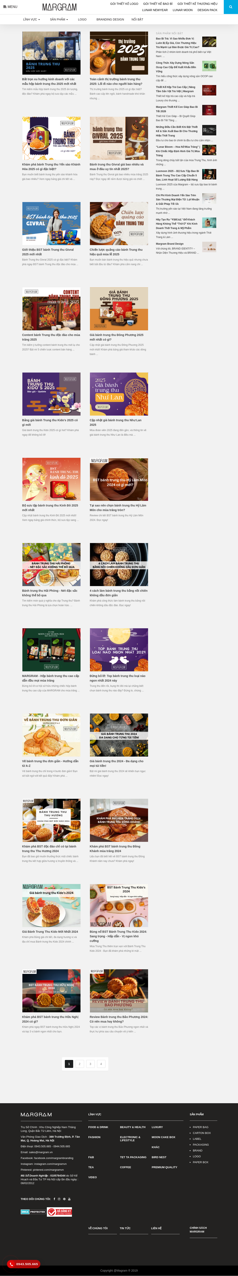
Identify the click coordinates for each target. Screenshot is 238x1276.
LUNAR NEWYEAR (155, 10)
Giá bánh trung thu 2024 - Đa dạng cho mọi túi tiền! (116, 763)
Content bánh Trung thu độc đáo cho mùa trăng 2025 (51, 337)
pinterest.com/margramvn (48, 1169)
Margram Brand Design (170, 243)
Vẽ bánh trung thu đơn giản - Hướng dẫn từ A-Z (50, 763)
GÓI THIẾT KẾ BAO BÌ (158, 3)
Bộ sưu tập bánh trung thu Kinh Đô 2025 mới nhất (50, 508)
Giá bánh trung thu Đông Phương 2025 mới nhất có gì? (116, 337)
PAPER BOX (200, 1162)
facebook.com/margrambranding (53, 1158)
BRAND (197, 1150)
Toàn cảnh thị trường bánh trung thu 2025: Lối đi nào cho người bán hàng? (116, 81)
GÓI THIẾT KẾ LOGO (124, 3)
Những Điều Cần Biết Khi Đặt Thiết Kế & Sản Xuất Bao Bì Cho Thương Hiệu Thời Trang (177, 131)
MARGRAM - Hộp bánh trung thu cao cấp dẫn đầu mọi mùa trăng (50, 678)
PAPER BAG (200, 1127)
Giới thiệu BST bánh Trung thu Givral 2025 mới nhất (48, 252)
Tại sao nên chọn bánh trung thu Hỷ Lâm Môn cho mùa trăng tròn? (118, 508)
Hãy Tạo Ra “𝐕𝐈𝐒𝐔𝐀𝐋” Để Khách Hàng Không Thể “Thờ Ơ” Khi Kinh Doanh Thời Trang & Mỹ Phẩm (176, 224)
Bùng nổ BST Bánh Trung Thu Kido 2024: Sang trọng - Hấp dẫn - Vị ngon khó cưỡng (118, 936)
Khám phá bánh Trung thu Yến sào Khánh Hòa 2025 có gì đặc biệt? (51, 167)
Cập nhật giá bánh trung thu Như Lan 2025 (115, 422)
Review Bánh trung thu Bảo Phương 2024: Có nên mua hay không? (119, 1019)
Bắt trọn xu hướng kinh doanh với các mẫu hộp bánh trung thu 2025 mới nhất (49, 81)
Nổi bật (137, 19)
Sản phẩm (59, 19)
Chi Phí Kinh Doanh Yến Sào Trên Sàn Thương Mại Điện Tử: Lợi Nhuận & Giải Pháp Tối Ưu (178, 199)
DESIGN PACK (207, 10)
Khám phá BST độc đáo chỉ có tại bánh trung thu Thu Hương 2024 (49, 849)
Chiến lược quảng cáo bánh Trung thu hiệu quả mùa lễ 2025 (116, 252)
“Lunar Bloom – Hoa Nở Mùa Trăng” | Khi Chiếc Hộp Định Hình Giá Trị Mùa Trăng (178, 151)
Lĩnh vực (31, 19)
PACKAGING (201, 1144)
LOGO (197, 1156)
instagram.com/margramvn (50, 1163)
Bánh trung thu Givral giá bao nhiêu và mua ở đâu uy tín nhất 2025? (116, 167)
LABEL (197, 1138)
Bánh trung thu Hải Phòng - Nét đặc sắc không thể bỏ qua (49, 593)
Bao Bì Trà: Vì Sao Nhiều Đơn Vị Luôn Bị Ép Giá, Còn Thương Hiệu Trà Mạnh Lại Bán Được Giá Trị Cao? (177, 43)
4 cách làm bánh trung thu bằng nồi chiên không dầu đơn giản (119, 593)
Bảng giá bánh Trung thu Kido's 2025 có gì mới (50, 422)
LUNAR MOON (183, 10)
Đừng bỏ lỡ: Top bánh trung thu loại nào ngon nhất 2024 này (117, 678)
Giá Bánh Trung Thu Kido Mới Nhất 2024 (50, 931)
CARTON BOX (202, 1133)
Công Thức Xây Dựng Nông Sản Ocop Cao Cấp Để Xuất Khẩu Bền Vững (176, 67)
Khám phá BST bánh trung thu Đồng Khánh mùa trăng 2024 (115, 849)
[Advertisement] (186, 286)
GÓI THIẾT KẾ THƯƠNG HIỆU (197, 3)
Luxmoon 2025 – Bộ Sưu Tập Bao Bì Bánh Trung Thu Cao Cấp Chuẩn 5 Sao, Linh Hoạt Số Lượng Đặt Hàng (177, 175)
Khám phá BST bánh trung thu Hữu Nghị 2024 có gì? (50, 1019)
